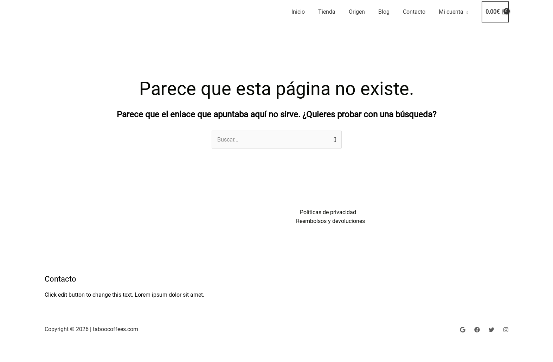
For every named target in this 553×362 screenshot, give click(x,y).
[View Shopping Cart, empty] (495, 11)
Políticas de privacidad (328, 212)
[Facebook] (477, 330)
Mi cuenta (451, 11)
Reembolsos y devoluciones (330, 221)
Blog (384, 11)
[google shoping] (462, 330)
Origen (357, 11)
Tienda (326, 11)
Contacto (414, 11)
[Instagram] (506, 330)
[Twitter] (491, 330)
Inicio (298, 11)
